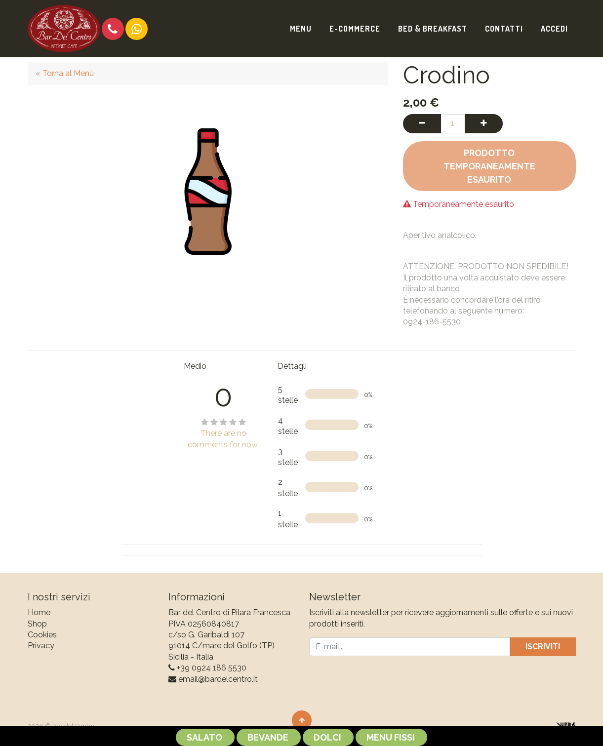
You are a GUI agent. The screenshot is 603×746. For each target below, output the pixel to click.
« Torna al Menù (65, 73)
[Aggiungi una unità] (484, 123)
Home (39, 612)
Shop (37, 623)
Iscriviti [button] (542, 646)
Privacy (41, 645)
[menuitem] (301, 29)
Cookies (42, 634)
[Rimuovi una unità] (422, 123)
